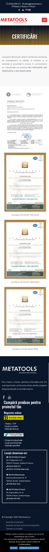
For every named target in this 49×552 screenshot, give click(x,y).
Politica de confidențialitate (29, 548)
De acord (14, 548)
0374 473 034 (14, 469)
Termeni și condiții (14, 529)
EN (28, 10)
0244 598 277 (13, 4)
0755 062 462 (14, 484)
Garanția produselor (15, 522)
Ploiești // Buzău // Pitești (24, 6)
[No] (45, 541)
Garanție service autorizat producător (23, 525)
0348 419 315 (14, 499)
